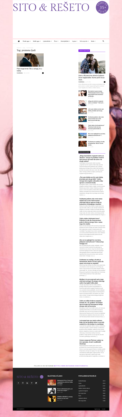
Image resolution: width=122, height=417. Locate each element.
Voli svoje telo (84, 41)
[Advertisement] (61, 26)
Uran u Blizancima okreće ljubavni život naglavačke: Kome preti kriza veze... (91, 78)
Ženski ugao (27, 41)
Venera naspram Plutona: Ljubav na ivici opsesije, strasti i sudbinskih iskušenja (91, 342)
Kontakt (103, 409)
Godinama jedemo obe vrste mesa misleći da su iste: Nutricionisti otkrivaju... (96, 118)
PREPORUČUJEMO (84, 152)
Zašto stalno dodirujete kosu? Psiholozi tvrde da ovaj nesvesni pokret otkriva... (96, 127)
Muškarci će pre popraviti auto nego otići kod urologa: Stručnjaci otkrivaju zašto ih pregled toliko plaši (91, 281)
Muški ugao (37, 41)
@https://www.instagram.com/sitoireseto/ (71, 366)
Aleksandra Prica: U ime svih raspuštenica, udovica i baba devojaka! (65, 382)
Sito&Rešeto (20, 73)
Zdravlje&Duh (65, 41)
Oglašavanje (97, 409)
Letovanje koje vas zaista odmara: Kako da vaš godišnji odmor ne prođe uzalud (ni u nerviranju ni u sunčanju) (91, 322)
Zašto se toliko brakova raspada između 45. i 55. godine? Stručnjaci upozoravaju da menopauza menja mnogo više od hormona (91, 303)
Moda (93, 41)
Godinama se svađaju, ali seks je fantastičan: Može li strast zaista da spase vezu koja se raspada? (91, 261)
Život (56, 41)
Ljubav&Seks (47, 41)
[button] (103, 41)
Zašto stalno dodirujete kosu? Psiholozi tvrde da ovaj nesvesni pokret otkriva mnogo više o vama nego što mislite (90, 221)
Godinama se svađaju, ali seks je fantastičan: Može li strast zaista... (96, 143)
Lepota (74, 41)
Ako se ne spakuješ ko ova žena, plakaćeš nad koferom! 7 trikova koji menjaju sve (91, 241)
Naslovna (19, 47)
